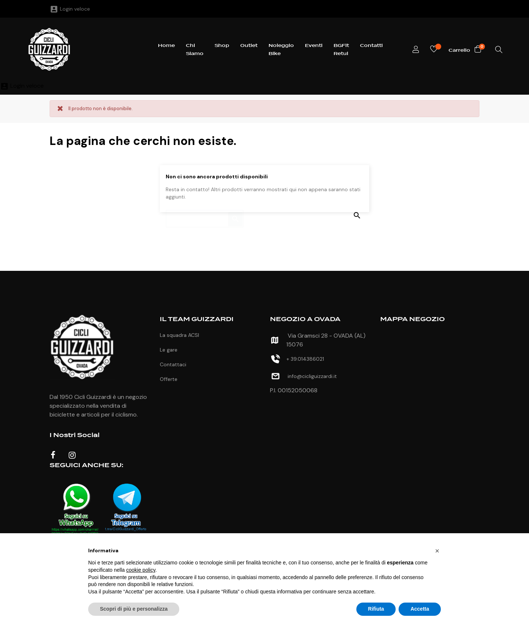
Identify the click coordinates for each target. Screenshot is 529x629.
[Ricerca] (205, 215)
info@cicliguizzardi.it (312, 376)
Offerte (168, 379)
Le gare (168, 349)
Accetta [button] (419, 609)
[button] (437, 551)
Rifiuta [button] (376, 609)
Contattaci (173, 364)
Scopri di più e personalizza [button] (134, 609)
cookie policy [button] (140, 570)
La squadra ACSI (179, 335)
